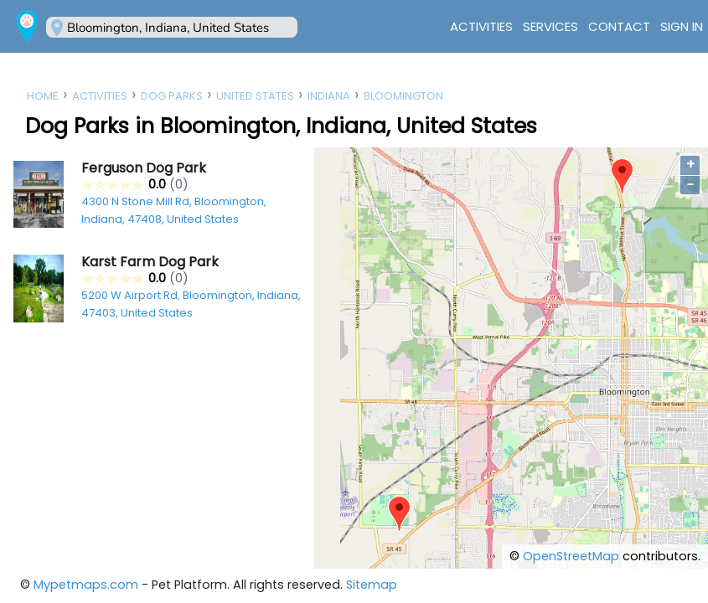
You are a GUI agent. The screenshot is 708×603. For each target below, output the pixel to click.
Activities (481, 26)
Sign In (681, 26)
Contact (619, 26)
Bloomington (403, 96)
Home (43, 96)
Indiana (328, 96)
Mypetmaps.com (86, 584)
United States (255, 96)
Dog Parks (172, 96)
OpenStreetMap (571, 556)
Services (550, 26)
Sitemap (371, 584)
